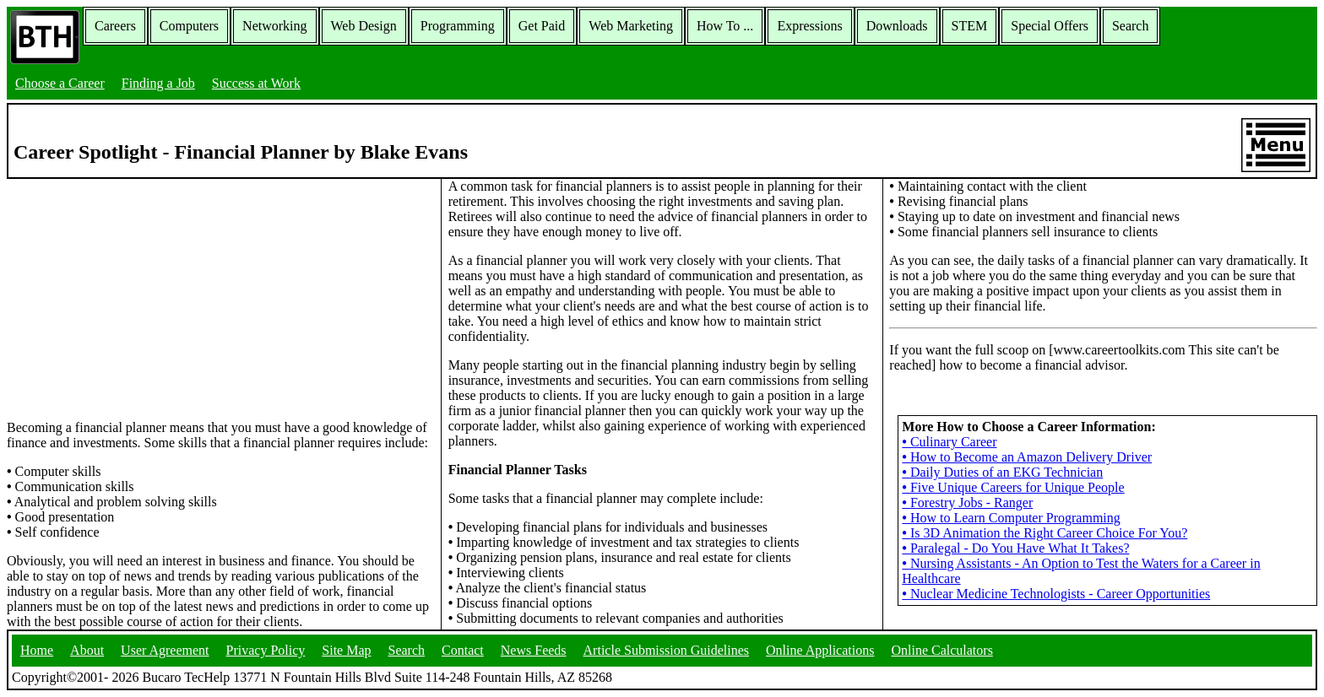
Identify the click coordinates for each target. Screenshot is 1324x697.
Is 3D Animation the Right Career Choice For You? (1044, 533)
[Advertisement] (220, 297)
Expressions (809, 26)
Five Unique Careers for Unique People (1013, 487)
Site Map (346, 650)
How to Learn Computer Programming (1011, 518)
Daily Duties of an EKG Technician (1002, 472)
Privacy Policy (266, 650)
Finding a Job (158, 83)
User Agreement (165, 650)
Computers (189, 26)
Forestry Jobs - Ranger (967, 502)
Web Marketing (631, 26)
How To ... (725, 26)
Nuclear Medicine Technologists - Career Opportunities (1056, 593)
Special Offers (1049, 26)
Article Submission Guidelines (666, 650)
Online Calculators (941, 650)
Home (36, 650)
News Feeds (534, 650)
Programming (458, 26)
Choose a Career (60, 83)
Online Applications (820, 650)
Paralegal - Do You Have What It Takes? (1015, 548)
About (87, 650)
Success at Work (256, 83)
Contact (463, 650)
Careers (115, 26)
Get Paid (542, 26)
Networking (274, 26)
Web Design (364, 26)
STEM (970, 26)
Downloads (897, 26)
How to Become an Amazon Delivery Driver (1027, 457)
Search (1130, 26)
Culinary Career (949, 442)
